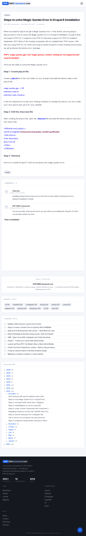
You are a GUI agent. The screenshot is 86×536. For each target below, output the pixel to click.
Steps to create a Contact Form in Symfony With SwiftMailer (29, 327)
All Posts (6, 525)
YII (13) (46, 308)
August (11, 430)
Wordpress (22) (35, 308)
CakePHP (48, 500)
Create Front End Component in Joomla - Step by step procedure (31, 347)
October (11, 427)
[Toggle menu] (82, 3)
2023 (8, 376)
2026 (8, 370)
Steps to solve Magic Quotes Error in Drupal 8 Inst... (27, 399)
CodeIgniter (49, 497)
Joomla (5, 497)
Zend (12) (55, 308)
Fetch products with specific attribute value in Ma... (27, 396)
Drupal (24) (44, 305)
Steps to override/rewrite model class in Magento (27, 402)
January (11, 441)
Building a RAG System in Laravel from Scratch (24, 324)
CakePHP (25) (17, 305)
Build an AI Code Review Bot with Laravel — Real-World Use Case (31, 331)
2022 (8, 379)
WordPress (7, 490)
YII (45, 503)
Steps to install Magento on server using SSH (25, 405)
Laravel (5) (66, 305)
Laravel (47, 490)
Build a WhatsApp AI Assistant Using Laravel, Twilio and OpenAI (30, 334)
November (12, 424)
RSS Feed (6, 522)
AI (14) (7, 305)
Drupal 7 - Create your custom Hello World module (26, 341)
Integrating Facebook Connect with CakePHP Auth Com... (29, 411)
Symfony (48, 493)
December (12, 394)
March (11, 438)
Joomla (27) (55, 305)
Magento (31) (9, 308)
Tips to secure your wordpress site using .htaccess (27, 418)
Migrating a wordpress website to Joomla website (25, 354)
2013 (8, 391)
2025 (8, 373)
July (10, 432)
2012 (8, 444)
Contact (5, 519)
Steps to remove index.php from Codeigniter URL (26, 414)
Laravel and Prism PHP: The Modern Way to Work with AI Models (31, 344)
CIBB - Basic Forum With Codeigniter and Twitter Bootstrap (29, 337)
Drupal (7, 172)
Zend (46, 506)
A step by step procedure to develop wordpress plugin (27, 351)
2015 (8, 385)
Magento (6, 500)
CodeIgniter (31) (31, 305)
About (5, 516)
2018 (8, 382)
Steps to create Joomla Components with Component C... (30, 408)
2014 (8, 388)
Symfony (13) (21, 308)
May (10, 435)
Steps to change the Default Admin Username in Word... (29, 421)
